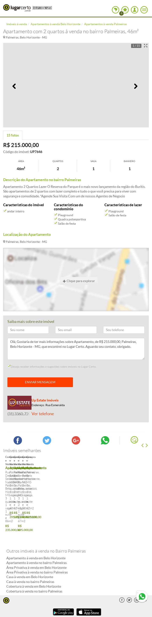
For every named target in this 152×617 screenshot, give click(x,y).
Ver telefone (42, 413)
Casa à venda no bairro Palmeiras (30, 558)
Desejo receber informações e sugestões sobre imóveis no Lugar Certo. (51, 366)
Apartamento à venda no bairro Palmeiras (36, 539)
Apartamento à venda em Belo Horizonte (36, 534)
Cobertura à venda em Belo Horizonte (33, 562)
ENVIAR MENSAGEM (40, 382)
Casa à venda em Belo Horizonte (29, 553)
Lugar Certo (17, 7)
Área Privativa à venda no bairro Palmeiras (37, 548)
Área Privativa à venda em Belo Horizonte (36, 543)
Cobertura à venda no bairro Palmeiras (34, 567)
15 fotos (13, 135)
